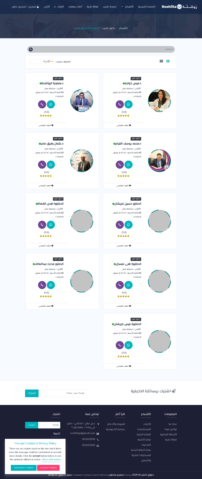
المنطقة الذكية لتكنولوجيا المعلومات (90, 475)
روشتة (128, 475)
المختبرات (146, 445)
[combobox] (41, 61)
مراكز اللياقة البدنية (141, 450)
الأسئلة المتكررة (168, 435)
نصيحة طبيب (110, 7)
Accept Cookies (48, 468)
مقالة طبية (92, 7)
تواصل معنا (171, 429)
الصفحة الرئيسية (146, 7)
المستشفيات (144, 429)
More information (51, 459)
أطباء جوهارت (75, 7)
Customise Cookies (24, 468)
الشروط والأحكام (116, 424)
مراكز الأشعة (144, 440)
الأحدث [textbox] (46, 62)
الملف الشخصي (124, 125)
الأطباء (147, 424)
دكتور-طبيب (109, 28)
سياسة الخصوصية (115, 429)
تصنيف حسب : (63, 62)
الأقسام (127, 7)
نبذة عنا (172, 424)
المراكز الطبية (144, 435)
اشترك (32, 393)
